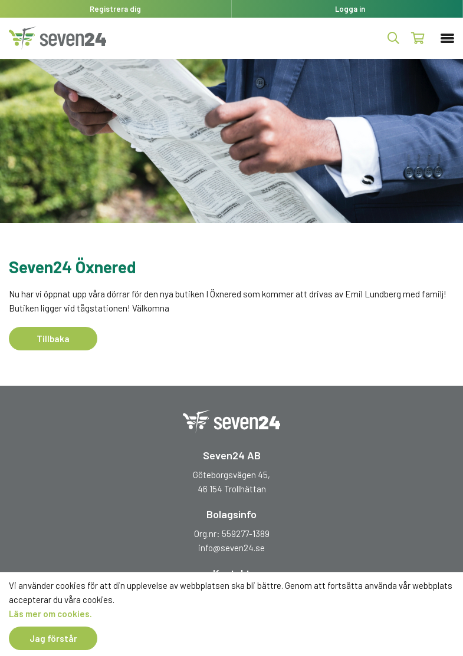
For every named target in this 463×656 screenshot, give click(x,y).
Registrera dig (115, 9)
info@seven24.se (231, 547)
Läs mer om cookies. (50, 613)
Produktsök (393, 38)
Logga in (350, 9)
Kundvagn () (418, 38)
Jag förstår (53, 638)
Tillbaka (53, 338)
